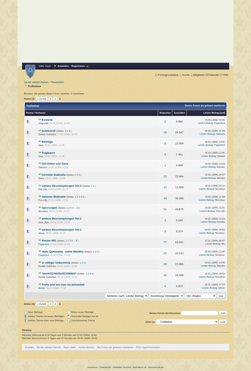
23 (165, 176)
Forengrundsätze (166, 74)
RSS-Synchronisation (148, 347)
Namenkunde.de (155, 367)
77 (165, 242)
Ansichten (179, 113)
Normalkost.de (139, 367)
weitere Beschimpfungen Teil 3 (62, 185)
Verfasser (40, 113)
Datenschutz (105, 367)
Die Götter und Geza (55, 163)
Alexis (41, 233)
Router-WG (49, 240)
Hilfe (224, 74)
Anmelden (63, 66)
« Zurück (41, 99)
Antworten (165, 113)
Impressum (93, 367)
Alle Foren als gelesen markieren (115, 347)
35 (165, 275)
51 (165, 209)
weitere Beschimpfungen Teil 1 (62, 229)
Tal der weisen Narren (36, 82)
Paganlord (219, 123)
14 (165, 187)
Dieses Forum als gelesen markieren (205, 105)
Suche (184, 74)
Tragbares (48, 152)
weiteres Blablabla (54, 196)
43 (165, 198)
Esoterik (47, 119)
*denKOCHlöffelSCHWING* (59, 273)
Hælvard (220, 134)
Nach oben (70, 347)
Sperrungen (49, 207)
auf (222, 113)
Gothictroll (49, 130)
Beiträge (47, 141)
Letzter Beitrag (211, 113)
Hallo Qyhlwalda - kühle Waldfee (63, 251)
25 (165, 253)
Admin (41, 288)
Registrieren (78, 66)
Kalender (212, 74)
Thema (29, 113)
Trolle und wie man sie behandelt (63, 284)
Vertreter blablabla (54, 174)
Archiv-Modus (86, 347)
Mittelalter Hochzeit (122, 367)
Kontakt (29, 347)
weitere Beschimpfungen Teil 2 (62, 218)
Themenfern (57, 82)
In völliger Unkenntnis (56, 262)
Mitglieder (198, 74)
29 (165, 132)
